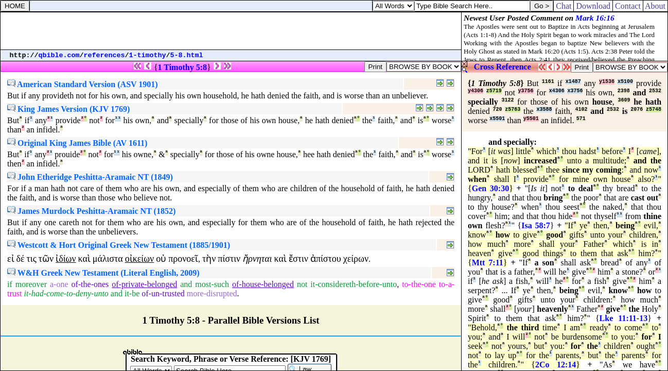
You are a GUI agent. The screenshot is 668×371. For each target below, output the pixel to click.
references (104, 55)
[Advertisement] (231, 30)
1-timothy (147, 55)
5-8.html (186, 55)
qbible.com (59, 55)
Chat (563, 6)
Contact (628, 6)
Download (593, 6)
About (655, 6)
